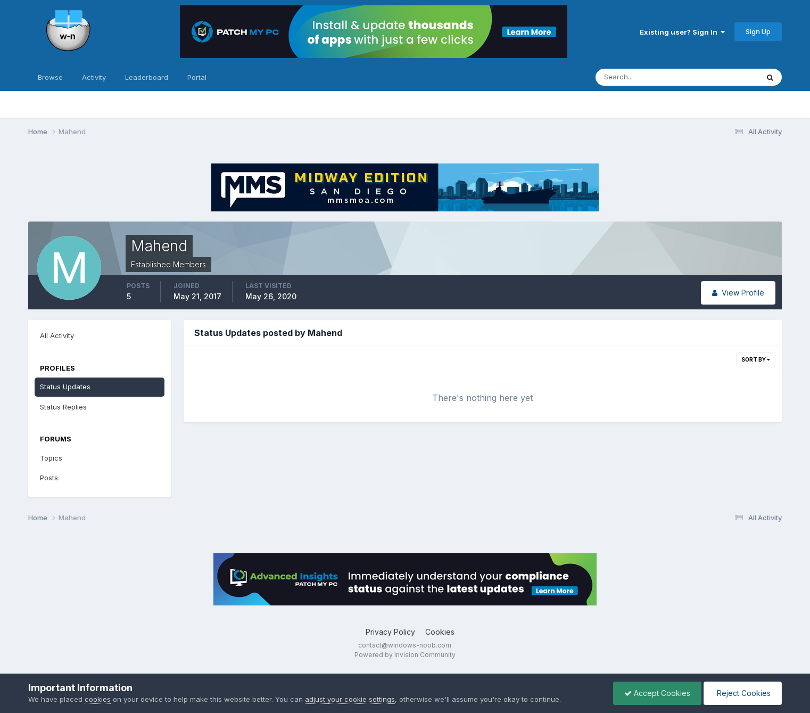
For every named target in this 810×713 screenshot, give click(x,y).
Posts (49, 477)
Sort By (755, 359)
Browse (50, 77)
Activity (94, 77)
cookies (98, 699)
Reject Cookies (743, 693)
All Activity (57, 335)
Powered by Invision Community (405, 655)
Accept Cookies (657, 693)
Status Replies (63, 407)
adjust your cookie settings (350, 699)
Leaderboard (146, 77)
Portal (196, 77)
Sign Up (758, 31)
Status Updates (65, 386)
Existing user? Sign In (682, 32)
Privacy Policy (390, 631)
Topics (51, 458)
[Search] (642, 77)
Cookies (439, 631)
